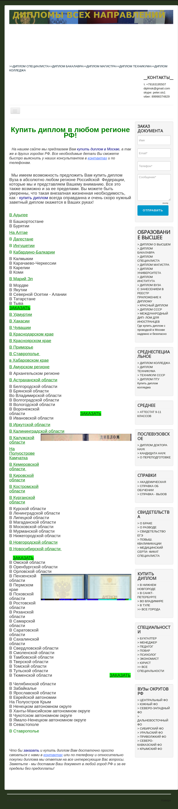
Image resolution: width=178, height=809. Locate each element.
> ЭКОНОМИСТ (148, 658)
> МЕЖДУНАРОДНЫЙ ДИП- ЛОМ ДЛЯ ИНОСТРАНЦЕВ (152, 317)
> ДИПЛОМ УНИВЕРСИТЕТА (149, 271)
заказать (31, 750)
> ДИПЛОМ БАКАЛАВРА (146, 250)
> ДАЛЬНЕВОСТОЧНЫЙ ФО (152, 720)
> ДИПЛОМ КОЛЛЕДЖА (153, 363)
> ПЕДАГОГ (145, 646)
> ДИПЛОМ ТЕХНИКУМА (146, 369)
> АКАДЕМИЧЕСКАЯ (151, 482)
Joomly (165, 203)
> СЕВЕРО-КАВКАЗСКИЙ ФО (149, 742)
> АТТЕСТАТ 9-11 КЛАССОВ (149, 414)
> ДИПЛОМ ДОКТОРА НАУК (152, 447)
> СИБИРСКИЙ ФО (150, 728)
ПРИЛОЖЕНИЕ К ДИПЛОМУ (149, 299)
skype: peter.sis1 (155, 92)
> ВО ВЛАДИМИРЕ (150, 601)
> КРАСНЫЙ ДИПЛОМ (152, 305)
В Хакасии (19, 321)
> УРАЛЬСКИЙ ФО (150, 732)
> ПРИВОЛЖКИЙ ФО (151, 736)
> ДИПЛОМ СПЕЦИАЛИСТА (148, 258)
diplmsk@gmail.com (157, 88)
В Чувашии (20, 327)
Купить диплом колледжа (147, 385)
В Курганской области (22, 499)
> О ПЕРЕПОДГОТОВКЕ (154, 457)
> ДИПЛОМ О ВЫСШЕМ (154, 244)
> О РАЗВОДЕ (147, 527)
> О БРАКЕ (144, 523)
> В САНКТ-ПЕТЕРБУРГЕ (146, 595)
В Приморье (21, 347)
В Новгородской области (33, 542)
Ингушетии (24, 245)
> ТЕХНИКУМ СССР (151, 375)
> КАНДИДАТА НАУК (151, 453)
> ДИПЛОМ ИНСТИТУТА (146, 279)
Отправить (153, 210)
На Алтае (18, 232)
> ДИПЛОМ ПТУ (148, 379)
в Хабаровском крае (29, 360)
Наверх (166, 800)
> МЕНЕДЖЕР (147, 642)
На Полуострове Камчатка (22, 453)
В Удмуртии (20, 314)
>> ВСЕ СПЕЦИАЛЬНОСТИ (150, 669)
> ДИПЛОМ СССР (149, 309)
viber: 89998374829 (157, 96)
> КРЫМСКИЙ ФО (149, 749)
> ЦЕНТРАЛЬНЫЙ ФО (152, 700)
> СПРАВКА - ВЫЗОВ (152, 494)
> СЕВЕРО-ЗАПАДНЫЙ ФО (153, 710)
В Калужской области (21, 440)
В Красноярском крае (30, 340)
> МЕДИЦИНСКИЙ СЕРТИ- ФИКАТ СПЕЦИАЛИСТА (150, 551)
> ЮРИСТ (144, 662)
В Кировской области (21, 477)
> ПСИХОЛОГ (146, 654)
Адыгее (20, 214)
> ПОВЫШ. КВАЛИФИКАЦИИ (149, 541)
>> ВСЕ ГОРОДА (148, 609)
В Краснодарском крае (31, 334)
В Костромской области (23, 488)
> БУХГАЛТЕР (147, 638)
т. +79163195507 (155, 84)
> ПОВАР (143, 650)
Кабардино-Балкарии (34, 252)
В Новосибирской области (34, 548)
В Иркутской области (29, 424)
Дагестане (23, 239)
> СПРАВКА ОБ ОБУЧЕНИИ (148, 488)
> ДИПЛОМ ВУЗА (149, 285)
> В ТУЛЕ (143, 605)
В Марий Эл (21, 278)
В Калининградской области (36, 431)
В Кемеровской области (24, 466)
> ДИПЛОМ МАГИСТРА (153, 264)
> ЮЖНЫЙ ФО (147, 704)
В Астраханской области (33, 380)
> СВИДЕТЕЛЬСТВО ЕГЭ (151, 533)
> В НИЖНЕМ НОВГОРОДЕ (146, 587)
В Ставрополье (24, 353)
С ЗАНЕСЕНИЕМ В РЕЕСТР (150, 291)
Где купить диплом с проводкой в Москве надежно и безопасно (152, 330)
